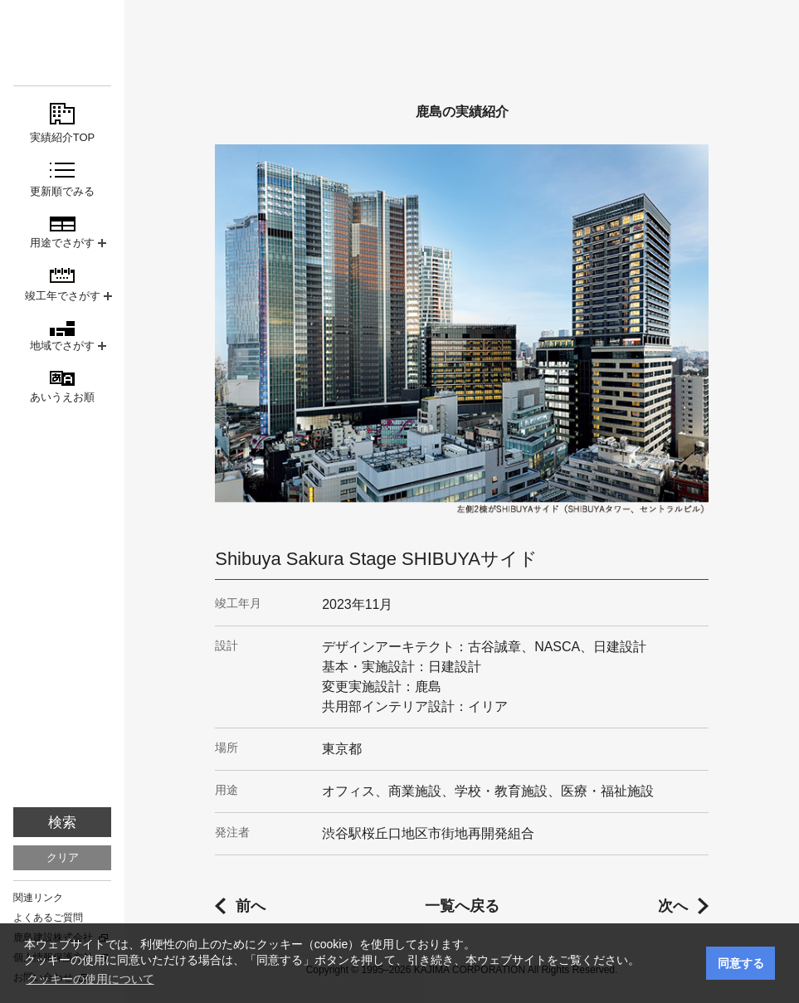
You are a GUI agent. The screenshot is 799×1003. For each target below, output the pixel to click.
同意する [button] (741, 963)
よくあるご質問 (48, 918)
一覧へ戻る (462, 906)
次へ (673, 906)
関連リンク (38, 898)
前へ (251, 906)
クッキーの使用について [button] (90, 979)
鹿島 (62, 43)
